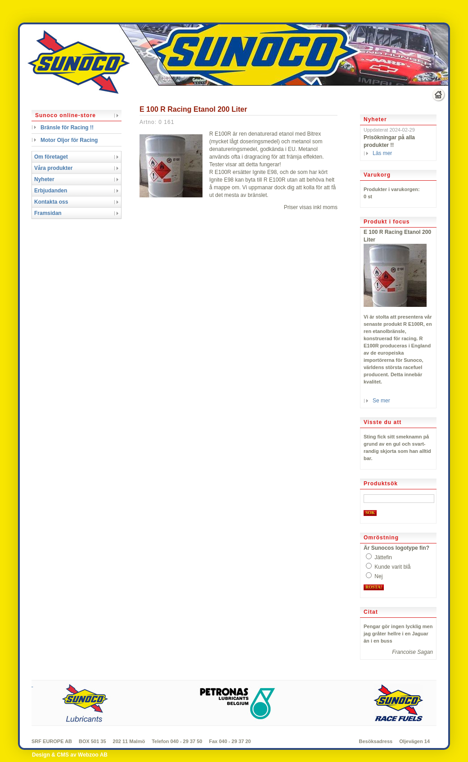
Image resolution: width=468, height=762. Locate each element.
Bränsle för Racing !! (67, 127)
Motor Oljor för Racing (69, 140)
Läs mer (382, 153)
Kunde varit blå (392, 567)
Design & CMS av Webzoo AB (70, 755)
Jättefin (383, 557)
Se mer (381, 400)
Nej (378, 576)
